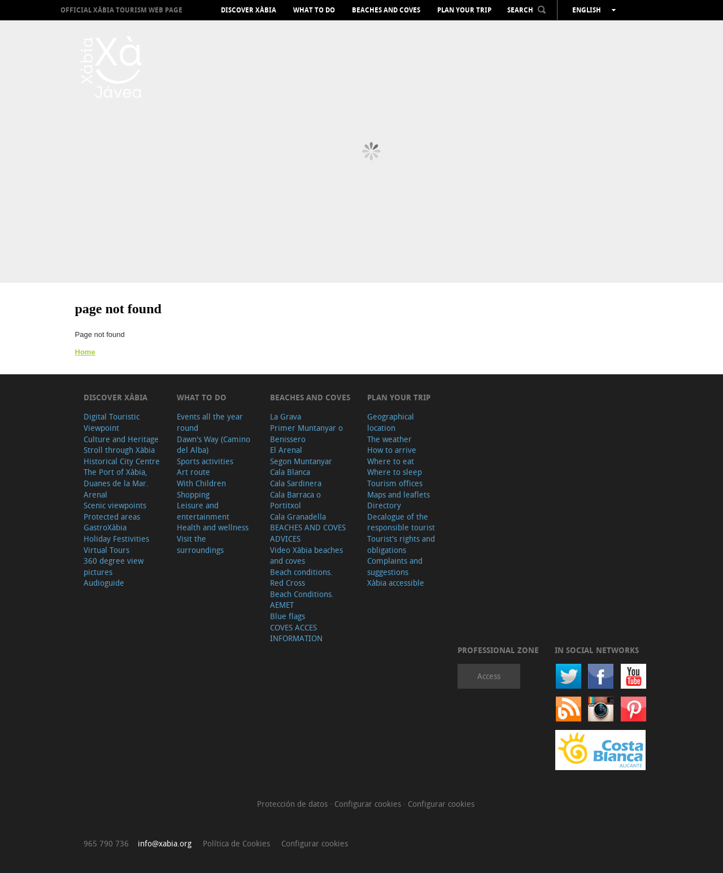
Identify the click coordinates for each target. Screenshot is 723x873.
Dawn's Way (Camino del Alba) (213, 445)
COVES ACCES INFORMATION (296, 633)
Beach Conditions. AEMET (302, 600)
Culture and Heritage (121, 439)
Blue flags (287, 616)
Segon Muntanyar (301, 461)
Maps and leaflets (398, 494)
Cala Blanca (290, 471)
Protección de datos (293, 803)
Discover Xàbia (248, 10)
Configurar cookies (368, 803)
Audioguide (104, 582)
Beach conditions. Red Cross (301, 578)
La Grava (285, 416)
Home (85, 352)
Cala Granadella (298, 516)
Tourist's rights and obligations (401, 544)
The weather (389, 439)
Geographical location (390, 422)
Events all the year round (210, 422)
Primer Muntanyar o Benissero (306, 433)
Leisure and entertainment (203, 511)
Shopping (193, 494)
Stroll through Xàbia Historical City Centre (122, 455)
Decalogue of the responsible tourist (401, 522)
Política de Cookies (236, 843)
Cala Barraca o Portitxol (295, 500)
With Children (201, 483)
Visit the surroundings (200, 544)
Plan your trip (464, 10)
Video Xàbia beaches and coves (306, 555)
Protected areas (112, 516)
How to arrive (391, 449)
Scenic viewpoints (115, 505)
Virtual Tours (106, 549)
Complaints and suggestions (395, 566)
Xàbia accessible (395, 582)
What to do (314, 10)
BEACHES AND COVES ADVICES (308, 533)
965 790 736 (106, 843)
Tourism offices (395, 483)
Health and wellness (213, 527)
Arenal (95, 494)
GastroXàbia (105, 527)
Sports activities (205, 461)
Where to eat (390, 461)
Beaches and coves (386, 10)
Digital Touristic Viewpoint (112, 422)
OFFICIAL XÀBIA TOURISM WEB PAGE (121, 10)
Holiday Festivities (116, 538)
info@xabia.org (164, 843)
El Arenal (286, 449)
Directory (384, 505)
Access (488, 676)
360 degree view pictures (113, 566)
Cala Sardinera (295, 483)
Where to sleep (394, 471)
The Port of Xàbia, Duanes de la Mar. (116, 477)
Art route (193, 471)
